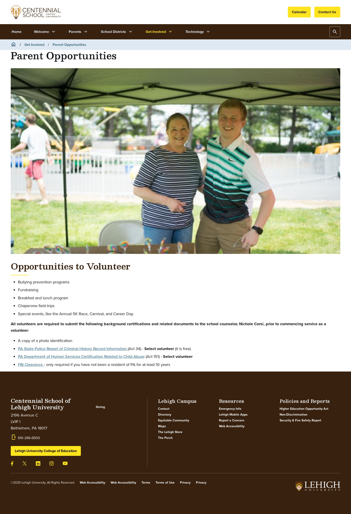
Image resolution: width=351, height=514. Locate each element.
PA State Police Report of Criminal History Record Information (73, 349)
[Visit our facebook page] (12, 463)
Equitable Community (173, 420)
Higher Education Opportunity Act (304, 408)
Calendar (299, 12)
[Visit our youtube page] (65, 462)
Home (16, 31)
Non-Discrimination (293, 414)
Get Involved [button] (159, 32)
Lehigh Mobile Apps (233, 414)
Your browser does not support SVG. (36, 12)
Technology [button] (198, 32)
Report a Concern (231, 420)
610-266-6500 (29, 437)
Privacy (185, 482)
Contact (163, 408)
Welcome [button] (45, 32)
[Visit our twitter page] (24, 463)
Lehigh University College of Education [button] (46, 450)
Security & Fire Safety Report (300, 420)
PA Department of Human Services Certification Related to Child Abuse (81, 356)
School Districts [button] (117, 32)
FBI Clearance (31, 364)
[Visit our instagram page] (51, 463)
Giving (100, 407)
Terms (145, 482)
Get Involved (34, 44)
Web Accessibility (231, 426)
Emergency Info (230, 408)
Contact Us (327, 12)
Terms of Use (165, 482)
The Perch (165, 438)
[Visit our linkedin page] (38, 463)
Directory (164, 414)
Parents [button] (78, 32)
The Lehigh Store (170, 432)
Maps (162, 426)
